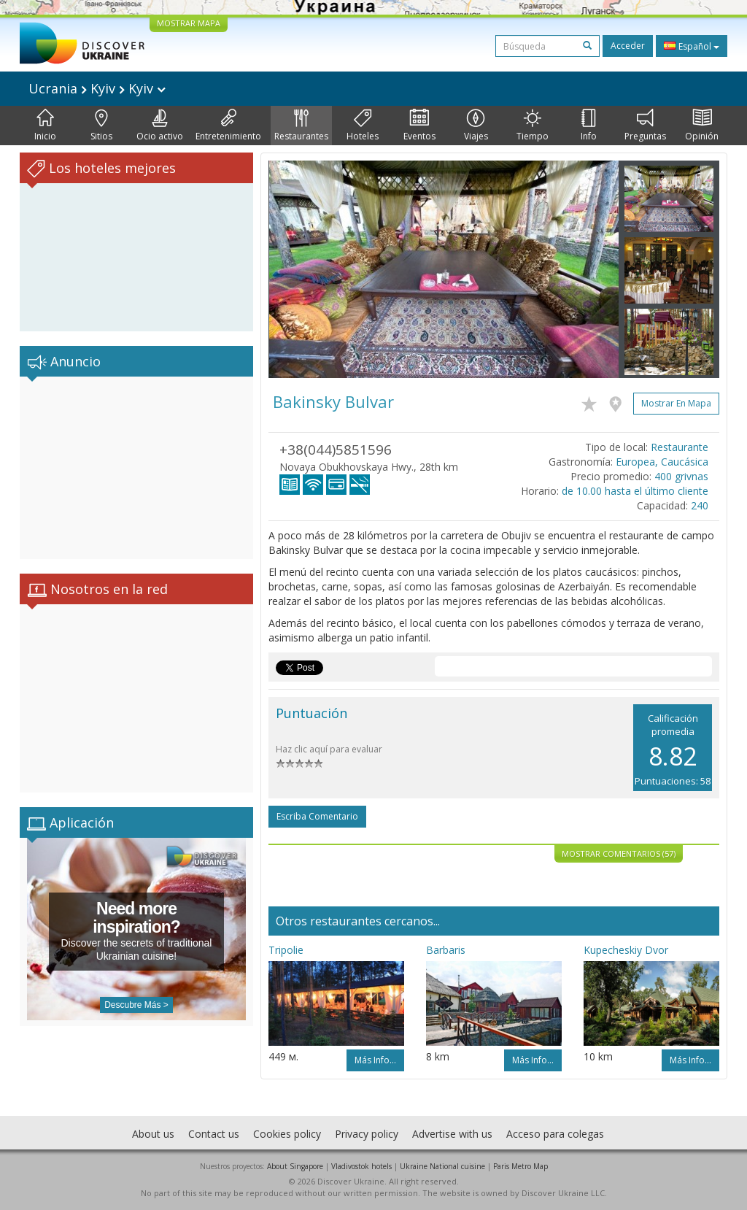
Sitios (101, 125)
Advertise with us (452, 1134)
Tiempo (532, 125)
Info (589, 125)
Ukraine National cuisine (442, 1166)
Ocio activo (159, 125)
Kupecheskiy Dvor (626, 950)
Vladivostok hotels (361, 1166)
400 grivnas (681, 476)
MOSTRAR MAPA (188, 23)
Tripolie (285, 950)
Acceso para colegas (555, 1134)
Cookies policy (287, 1134)
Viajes (476, 125)
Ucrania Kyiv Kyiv (97, 88)
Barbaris (445, 950)
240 (699, 505)
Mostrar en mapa (676, 403)
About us (153, 1134)
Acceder (628, 45)
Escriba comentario (317, 816)
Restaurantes (301, 125)
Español (691, 46)
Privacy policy (366, 1134)
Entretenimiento (228, 125)
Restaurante (679, 447)
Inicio (45, 125)
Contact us (213, 1134)
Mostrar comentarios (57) (619, 853)
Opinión (702, 125)
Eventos (419, 125)
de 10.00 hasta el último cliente (635, 491)
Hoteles (363, 125)
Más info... (375, 1060)
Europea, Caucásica (662, 462)
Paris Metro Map (520, 1166)
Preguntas (645, 125)
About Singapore (295, 1166)
